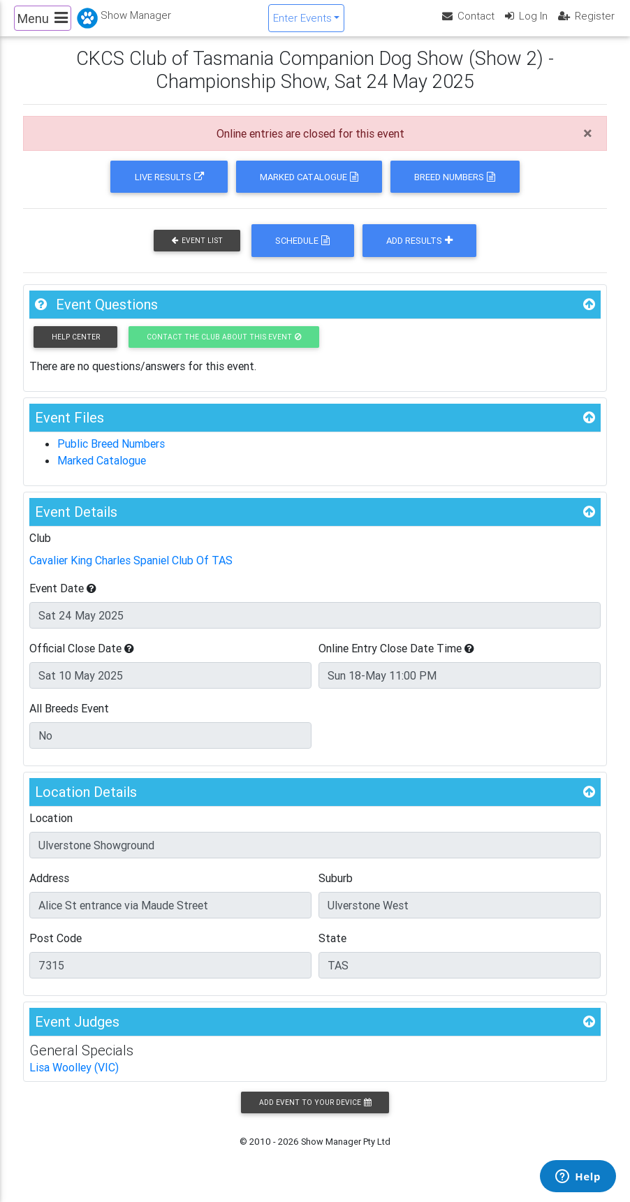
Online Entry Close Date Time (396, 660)
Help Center (76, 348)
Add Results (419, 252)
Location (51, 830)
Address (49, 890)
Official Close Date (81, 660)
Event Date (62, 600)
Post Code (55, 950)
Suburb (335, 890)
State (332, 950)
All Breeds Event (69, 720)
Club (40, 550)
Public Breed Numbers (111, 455)
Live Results (169, 188)
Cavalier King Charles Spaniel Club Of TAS (131, 572)
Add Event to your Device (315, 1114)
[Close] (587, 145)
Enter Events (302, 23)
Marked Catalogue (309, 188)
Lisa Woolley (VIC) (74, 1079)
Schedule (302, 252)
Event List (197, 252)
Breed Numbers (454, 188)
